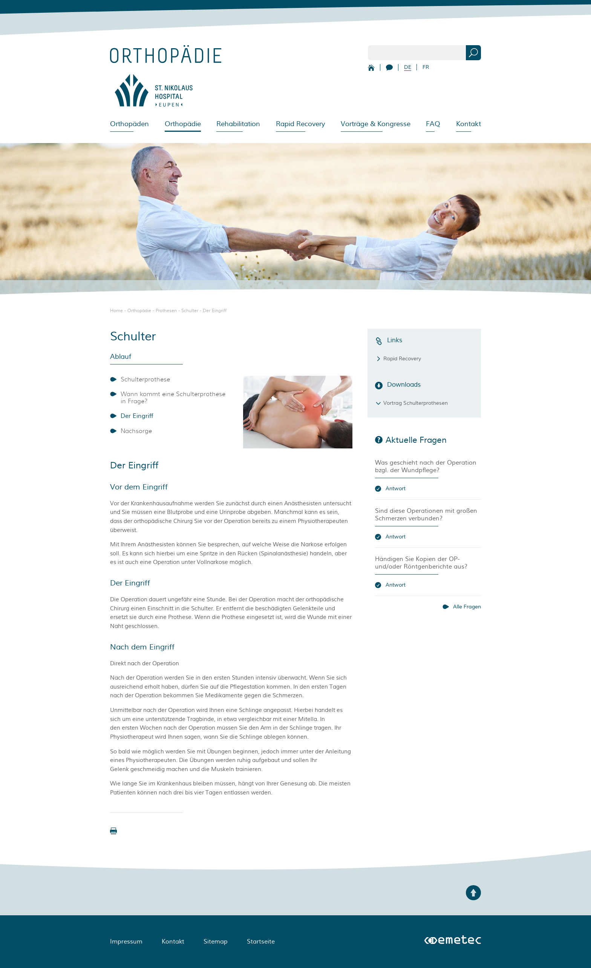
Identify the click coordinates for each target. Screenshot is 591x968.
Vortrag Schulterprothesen (415, 403)
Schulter (189, 311)
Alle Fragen (467, 607)
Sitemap (216, 941)
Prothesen (166, 311)
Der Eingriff (215, 311)
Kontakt (468, 124)
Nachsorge (136, 430)
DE (407, 67)
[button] (113, 831)
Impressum (126, 941)
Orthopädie (139, 311)
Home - (118, 311)
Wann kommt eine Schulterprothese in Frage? (173, 397)
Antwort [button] (396, 488)
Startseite (261, 941)
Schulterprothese (145, 379)
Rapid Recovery (300, 124)
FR (426, 67)
